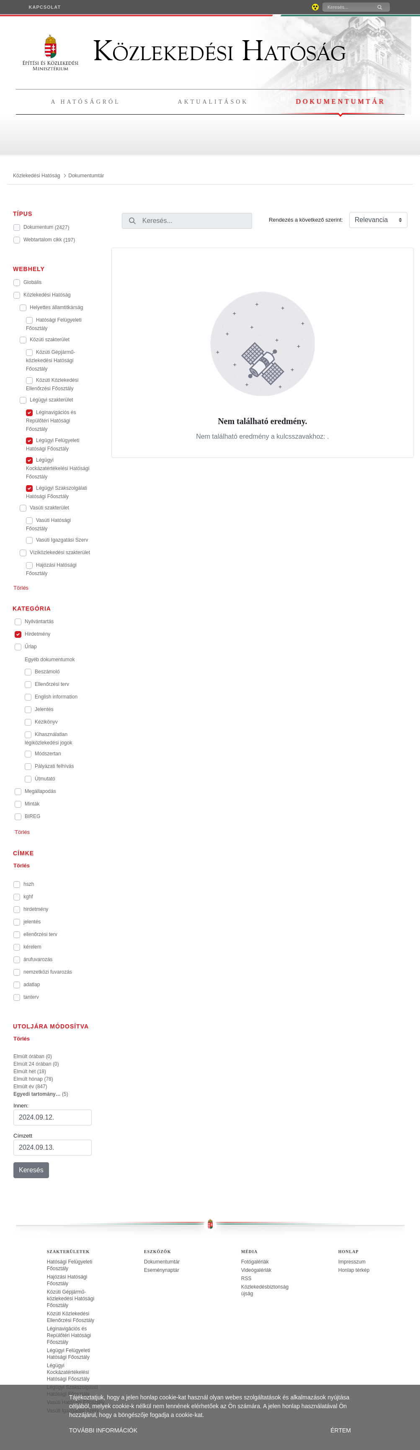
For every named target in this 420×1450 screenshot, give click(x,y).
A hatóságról (86, 102)
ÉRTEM (340, 1430)
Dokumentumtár (340, 101)
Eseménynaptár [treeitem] (161, 1270)
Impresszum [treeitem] (352, 1262)
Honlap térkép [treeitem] (354, 1270)
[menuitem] (45, 7)
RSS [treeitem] (246, 1278)
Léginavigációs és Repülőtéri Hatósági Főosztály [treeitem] (69, 1335)
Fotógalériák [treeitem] (255, 1262)
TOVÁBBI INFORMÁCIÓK (103, 1430)
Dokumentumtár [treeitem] (162, 1262)
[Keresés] (346, 7)
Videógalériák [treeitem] (256, 1270)
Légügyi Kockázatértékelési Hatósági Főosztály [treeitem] (68, 1372)
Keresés (31, 1170)
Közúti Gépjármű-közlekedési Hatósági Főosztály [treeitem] (70, 1298)
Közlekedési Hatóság (184, 51)
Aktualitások (213, 102)
